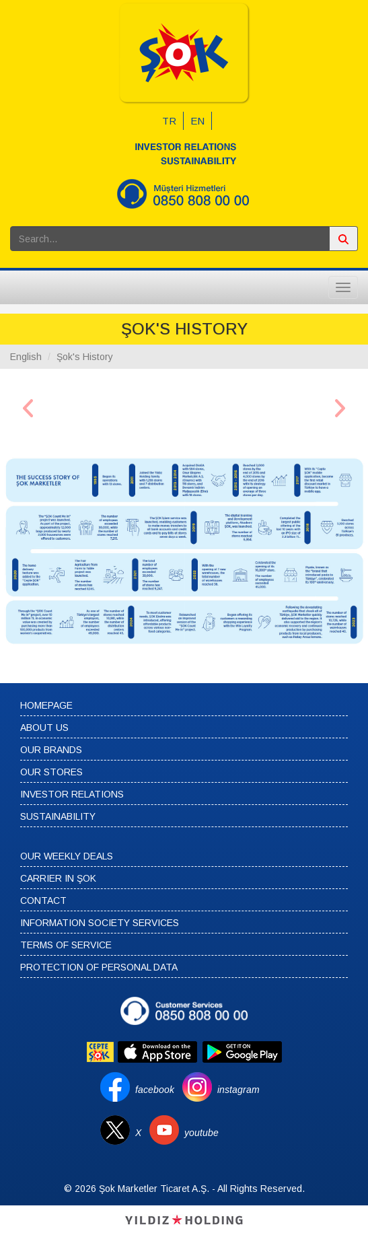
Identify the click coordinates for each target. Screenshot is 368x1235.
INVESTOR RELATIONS (72, 794)
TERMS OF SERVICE (66, 945)
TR (169, 121)
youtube (201, 1132)
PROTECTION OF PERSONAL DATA (99, 967)
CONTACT (43, 900)
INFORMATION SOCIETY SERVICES (99, 922)
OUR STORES (51, 772)
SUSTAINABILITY (58, 816)
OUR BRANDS (51, 749)
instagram (238, 1089)
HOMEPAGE (46, 705)
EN (197, 121)
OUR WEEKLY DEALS (66, 856)
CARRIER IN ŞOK (58, 878)
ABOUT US (44, 727)
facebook (154, 1089)
